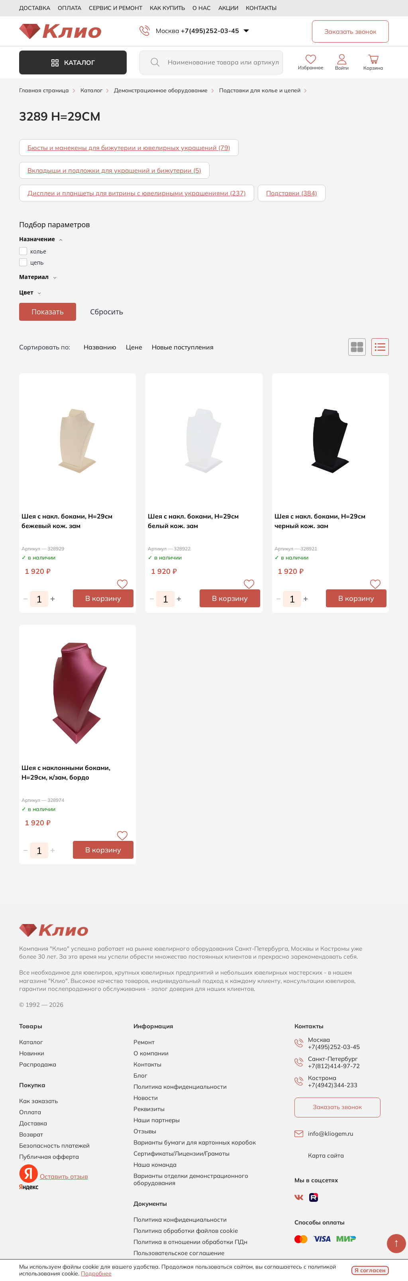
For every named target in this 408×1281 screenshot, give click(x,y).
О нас (201, 8)
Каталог (73, 62)
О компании (151, 1053)
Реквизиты (149, 1109)
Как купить (167, 8)
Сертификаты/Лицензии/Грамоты (181, 1153)
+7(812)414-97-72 (334, 1066)
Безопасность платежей (54, 1145)
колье (38, 251)
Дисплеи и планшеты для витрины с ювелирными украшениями (136, 193)
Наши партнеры (156, 1120)
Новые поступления (183, 347)
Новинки (31, 1053)
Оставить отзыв (64, 1176)
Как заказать (38, 1101)
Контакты (261, 8)
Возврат (31, 1134)
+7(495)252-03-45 (210, 31)
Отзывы (144, 1131)
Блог (140, 1075)
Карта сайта (326, 1155)
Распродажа (37, 1064)
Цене (135, 347)
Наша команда (155, 1164)
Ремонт (144, 1042)
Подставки (291, 193)
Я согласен (370, 1270)
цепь (37, 262)
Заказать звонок (337, 1107)
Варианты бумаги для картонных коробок (194, 1142)
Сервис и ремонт (115, 8)
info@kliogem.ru (330, 1133)
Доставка (34, 8)
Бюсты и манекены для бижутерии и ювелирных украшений (128, 148)
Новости (145, 1098)
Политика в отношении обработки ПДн (190, 1242)
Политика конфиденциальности (180, 1086)
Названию (101, 347)
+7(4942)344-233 (332, 1085)
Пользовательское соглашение (178, 1253)
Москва (167, 31)
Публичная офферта (49, 1156)
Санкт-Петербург (333, 1059)
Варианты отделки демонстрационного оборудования (190, 1179)
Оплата (69, 8)
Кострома (322, 1078)
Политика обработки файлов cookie (185, 1230)
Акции (228, 8)
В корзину (103, 598)
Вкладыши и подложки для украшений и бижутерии (114, 170)
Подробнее (96, 1273)
